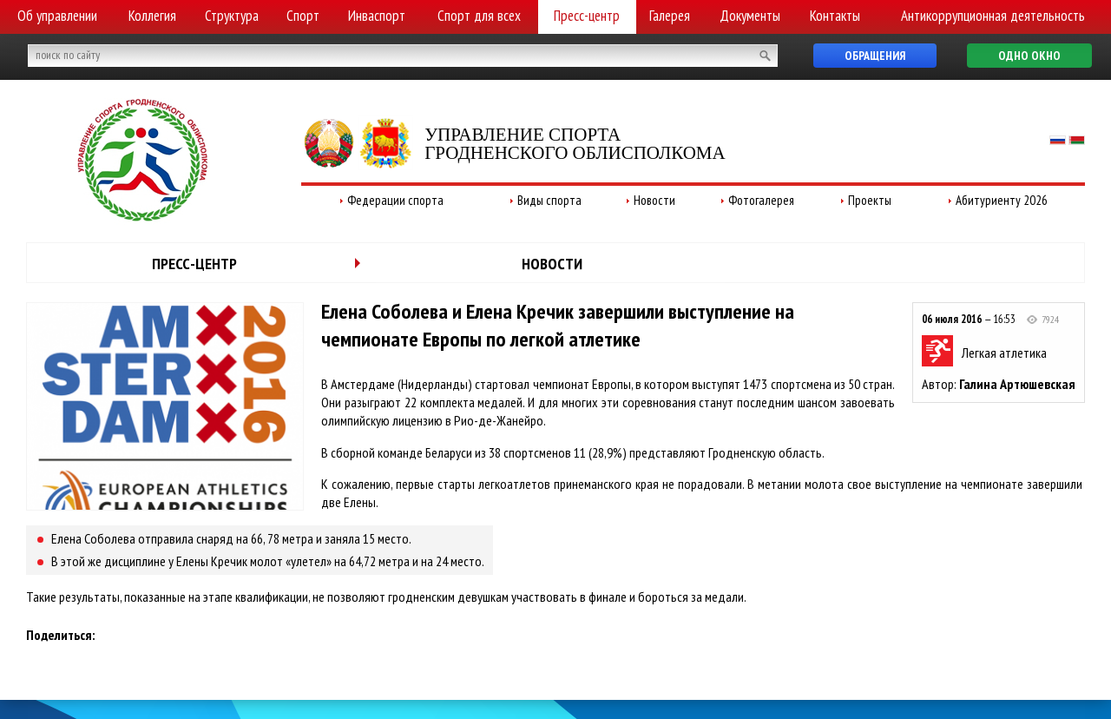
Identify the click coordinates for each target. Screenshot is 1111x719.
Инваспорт (376, 15)
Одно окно (1029, 55)
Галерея (669, 15)
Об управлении (57, 15)
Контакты (835, 15)
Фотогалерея (761, 200)
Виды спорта (549, 200)
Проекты (869, 200)
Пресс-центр (587, 15)
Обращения (875, 55)
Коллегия (152, 15)
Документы (750, 15)
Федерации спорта (395, 200)
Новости (654, 200)
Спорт (302, 15)
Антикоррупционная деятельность (993, 15)
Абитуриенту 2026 (1002, 200)
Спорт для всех (479, 15)
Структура (232, 15)
